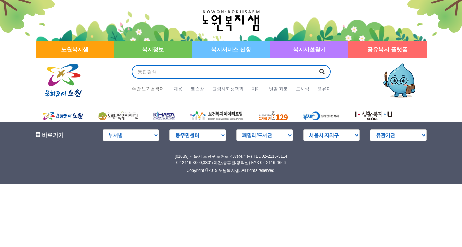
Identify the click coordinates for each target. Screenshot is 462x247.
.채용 (177, 88)
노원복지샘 (74, 49)
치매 (256, 88)
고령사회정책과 (228, 88)
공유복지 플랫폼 (387, 49)
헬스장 (197, 88)
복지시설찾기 (309, 49)
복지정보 (153, 49)
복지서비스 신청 (231, 49)
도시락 (302, 88)
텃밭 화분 (278, 88)
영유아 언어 (329, 88)
